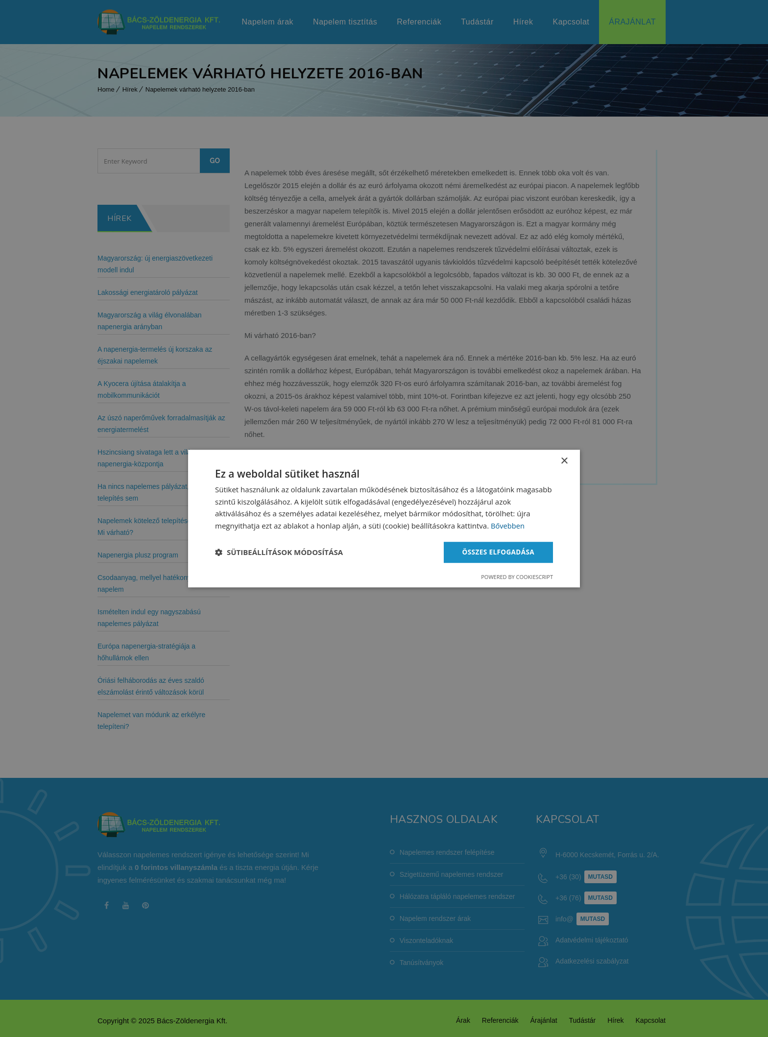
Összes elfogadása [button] (497, 551)
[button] (279, 552)
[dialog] (384, 518)
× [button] (564, 460)
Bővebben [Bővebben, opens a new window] (508, 526)
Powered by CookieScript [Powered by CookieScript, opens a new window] (517, 577)
